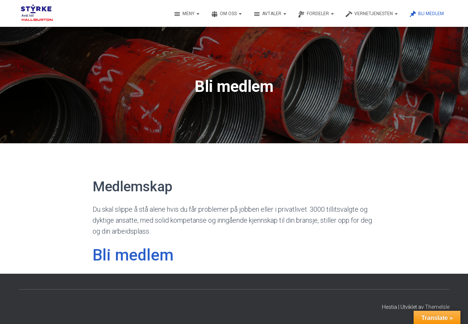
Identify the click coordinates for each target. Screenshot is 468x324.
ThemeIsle (437, 307)
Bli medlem (426, 14)
